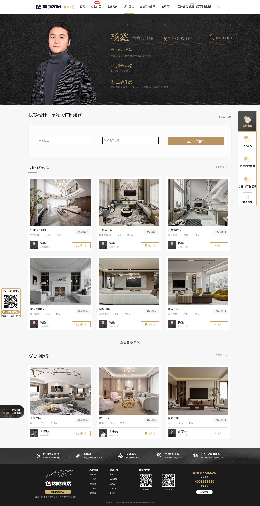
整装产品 (96, 6)
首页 (82, 6)
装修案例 (112, 6)
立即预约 (196, 140)
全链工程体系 (147, 6)
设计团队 (129, 6)
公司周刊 (166, 6)
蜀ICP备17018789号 (148, 502)
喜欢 (220, 38)
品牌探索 (183, 6)
